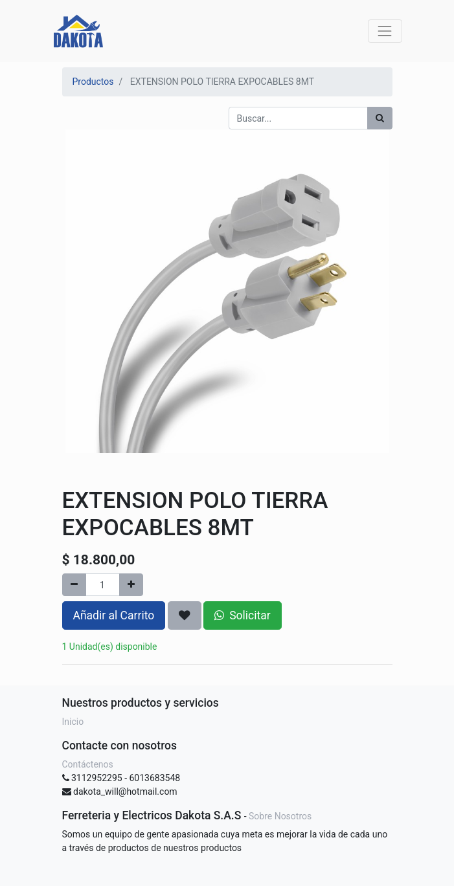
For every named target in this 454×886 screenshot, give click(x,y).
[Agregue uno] (131, 584)
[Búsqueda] (379, 118)
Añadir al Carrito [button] (114, 615)
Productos (93, 81)
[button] (184, 615)
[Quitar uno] (74, 584)
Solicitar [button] (242, 615)
